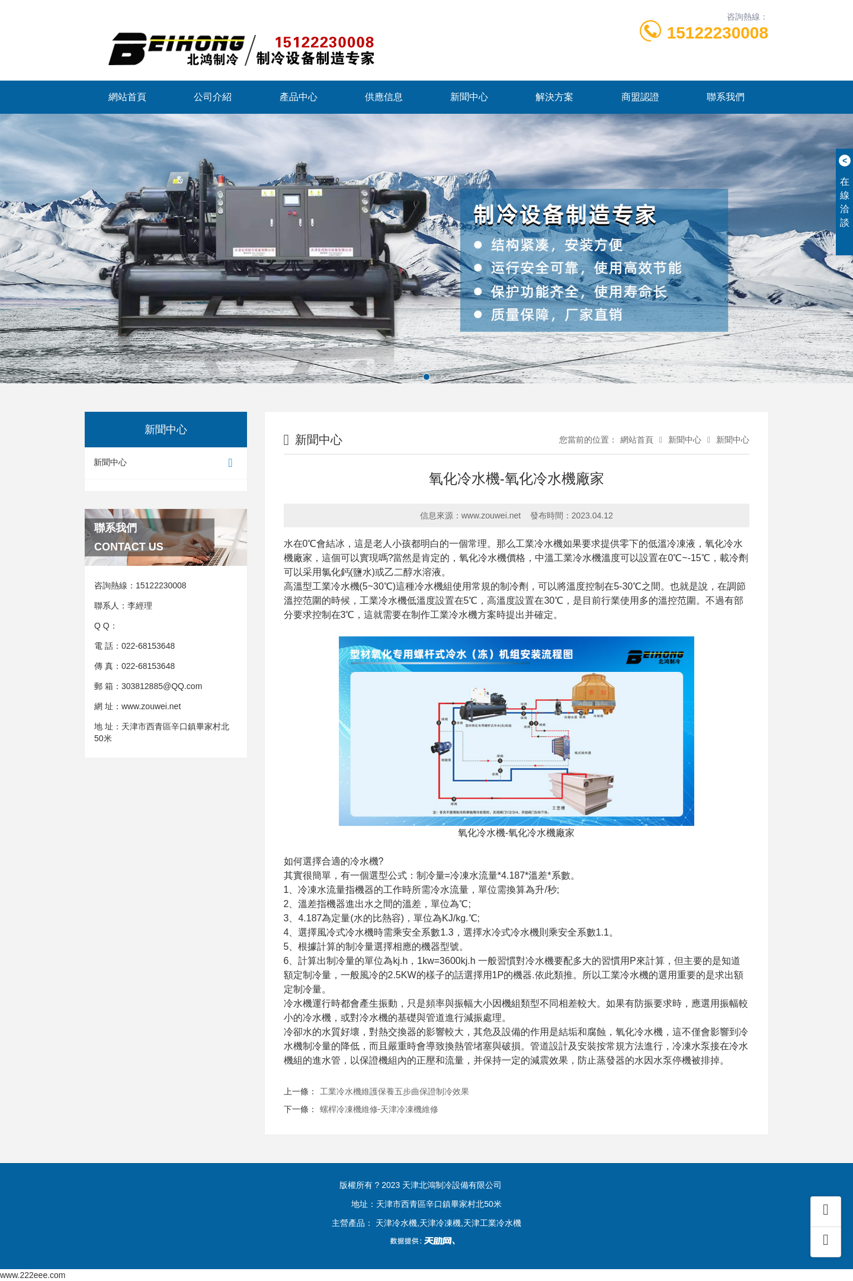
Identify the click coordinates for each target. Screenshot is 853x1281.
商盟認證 (640, 97)
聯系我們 (726, 97)
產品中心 (299, 97)
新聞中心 (469, 97)
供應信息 (384, 97)
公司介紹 (213, 97)
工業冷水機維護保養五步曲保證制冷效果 (394, 1091)
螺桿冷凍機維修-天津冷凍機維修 (379, 1109)
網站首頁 (127, 97)
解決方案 (554, 97)
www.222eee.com (33, 1275)
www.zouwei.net (151, 706)
